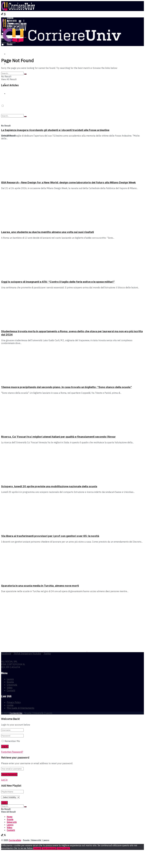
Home (9, 15)
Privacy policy (63, 848)
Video (9, 687)
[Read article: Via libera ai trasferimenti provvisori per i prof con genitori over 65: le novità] (72, 514)
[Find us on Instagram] (26, 653)
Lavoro (10, 679)
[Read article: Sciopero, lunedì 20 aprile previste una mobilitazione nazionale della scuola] (72, 464)
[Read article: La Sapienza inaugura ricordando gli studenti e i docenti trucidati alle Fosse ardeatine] (72, 108)
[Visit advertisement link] (22, 650)
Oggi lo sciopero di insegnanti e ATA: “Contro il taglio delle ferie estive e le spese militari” (58, 281)
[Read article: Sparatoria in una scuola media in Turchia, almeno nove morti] (72, 563)
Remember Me (12, 741)
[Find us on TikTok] (2, 14)
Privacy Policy (14, 702)
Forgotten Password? (12, 751)
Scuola (10, 54)
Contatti (11, 690)
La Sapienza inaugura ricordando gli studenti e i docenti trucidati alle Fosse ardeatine (55, 130)
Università (12, 64)
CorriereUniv (16, 713)
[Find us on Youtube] (36, 653)
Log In (4, 779)
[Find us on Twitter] (5, 14)
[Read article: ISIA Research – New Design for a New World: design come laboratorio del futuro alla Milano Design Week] (72, 160)
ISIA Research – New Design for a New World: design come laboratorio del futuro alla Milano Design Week (68, 182)
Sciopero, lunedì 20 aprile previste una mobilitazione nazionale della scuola (49, 486)
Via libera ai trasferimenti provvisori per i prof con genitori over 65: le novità (50, 536)
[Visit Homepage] (18, 10)
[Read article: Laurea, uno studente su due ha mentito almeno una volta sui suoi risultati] (72, 210)
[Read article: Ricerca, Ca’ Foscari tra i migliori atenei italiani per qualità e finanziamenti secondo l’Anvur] (72, 415)
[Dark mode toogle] (3, 44)
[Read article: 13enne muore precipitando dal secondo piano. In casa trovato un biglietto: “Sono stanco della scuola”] (72, 365)
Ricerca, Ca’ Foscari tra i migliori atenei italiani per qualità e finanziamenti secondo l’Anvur (58, 436)
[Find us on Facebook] (6, 653)
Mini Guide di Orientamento (20, 708)
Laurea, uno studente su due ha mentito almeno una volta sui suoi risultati (47, 232)
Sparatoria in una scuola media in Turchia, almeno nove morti (40, 585)
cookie (10, 705)
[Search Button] (25, 806)
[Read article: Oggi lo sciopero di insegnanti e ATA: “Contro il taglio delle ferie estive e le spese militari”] (72, 259)
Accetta (37, 848)
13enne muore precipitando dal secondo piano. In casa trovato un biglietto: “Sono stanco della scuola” (66, 387)
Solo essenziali (49, 848)
